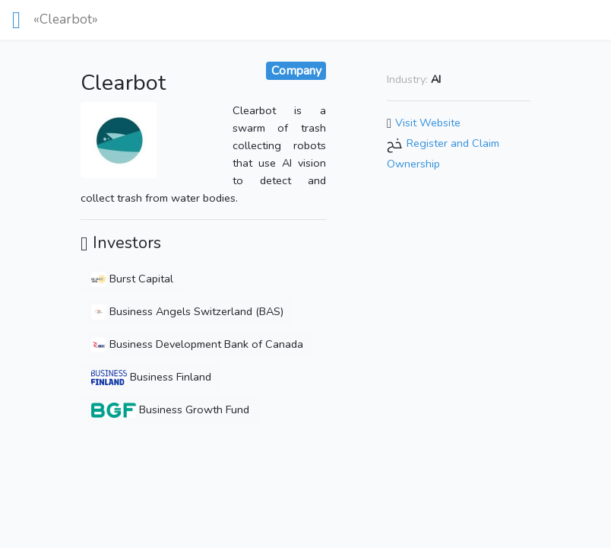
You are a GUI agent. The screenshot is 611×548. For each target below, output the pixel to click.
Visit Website (428, 122)
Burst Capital (132, 278)
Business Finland (151, 376)
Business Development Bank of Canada (197, 344)
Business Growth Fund (170, 409)
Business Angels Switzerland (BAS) (187, 311)
